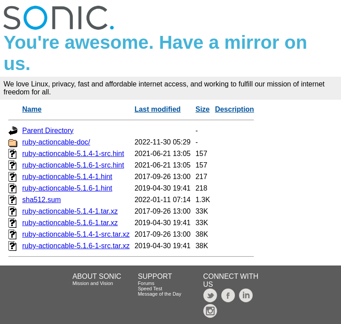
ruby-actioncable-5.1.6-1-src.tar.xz (76, 246)
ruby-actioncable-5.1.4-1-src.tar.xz (76, 234)
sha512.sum (41, 199)
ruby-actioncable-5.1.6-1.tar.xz (70, 222)
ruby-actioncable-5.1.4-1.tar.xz (70, 211)
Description (234, 109)
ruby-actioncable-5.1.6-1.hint (67, 188)
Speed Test (150, 288)
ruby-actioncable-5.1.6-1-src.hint (73, 165)
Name (32, 109)
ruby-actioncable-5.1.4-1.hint (67, 176)
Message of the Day (159, 294)
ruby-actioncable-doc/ (56, 142)
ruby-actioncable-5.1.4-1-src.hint (73, 153)
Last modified (158, 109)
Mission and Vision (92, 283)
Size (202, 109)
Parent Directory (48, 130)
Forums (146, 283)
